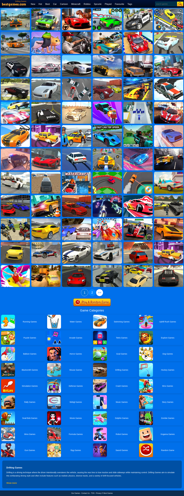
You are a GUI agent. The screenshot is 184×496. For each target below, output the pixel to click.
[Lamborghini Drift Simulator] (168, 219)
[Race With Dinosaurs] (76, 9)
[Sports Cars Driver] (107, 266)
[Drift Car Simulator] (168, 56)
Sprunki (97, 4)
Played (108, 4)
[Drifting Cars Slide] (46, 56)
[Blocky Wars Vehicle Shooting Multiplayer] (138, 126)
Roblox (87, 4)
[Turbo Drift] (168, 33)
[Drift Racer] (15, 56)
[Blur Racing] (107, 196)
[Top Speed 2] (168, 149)
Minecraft (75, 4)
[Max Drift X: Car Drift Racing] (46, 219)
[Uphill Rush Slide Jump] (15, 266)
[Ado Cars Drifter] (76, 196)
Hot (40, 4)
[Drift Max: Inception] (76, 56)
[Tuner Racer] (46, 9)
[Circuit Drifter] (138, 173)
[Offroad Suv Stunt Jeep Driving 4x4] (107, 56)
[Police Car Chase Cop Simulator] (138, 9)
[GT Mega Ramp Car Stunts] (138, 33)
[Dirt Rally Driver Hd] (46, 266)
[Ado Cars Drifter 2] (107, 79)
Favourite (119, 4)
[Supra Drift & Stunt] (138, 149)
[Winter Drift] (15, 33)
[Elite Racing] (76, 266)
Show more (11, 483)
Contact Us (85, 493)
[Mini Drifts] (107, 173)
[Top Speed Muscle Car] (76, 243)
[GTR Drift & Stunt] (168, 126)
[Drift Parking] (168, 9)
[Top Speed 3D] (46, 243)
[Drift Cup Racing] (138, 196)
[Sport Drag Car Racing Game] (76, 33)
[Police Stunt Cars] (46, 103)
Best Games (108, 493)
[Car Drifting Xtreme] (15, 79)
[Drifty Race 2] (15, 126)
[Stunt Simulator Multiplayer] (138, 243)
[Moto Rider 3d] (15, 219)
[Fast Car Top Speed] (107, 126)
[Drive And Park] (168, 243)
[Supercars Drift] (15, 196)
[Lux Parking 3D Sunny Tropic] (138, 266)
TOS (92, 493)
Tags (129, 4)
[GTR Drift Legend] (76, 103)
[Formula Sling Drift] (138, 79)
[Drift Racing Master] (107, 149)
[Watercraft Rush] (76, 173)
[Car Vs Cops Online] (168, 173)
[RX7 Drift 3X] (15, 173)
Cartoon (64, 4)
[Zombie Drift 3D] (107, 103)
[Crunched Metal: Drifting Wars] (46, 173)
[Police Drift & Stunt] (15, 149)
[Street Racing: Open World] (15, 9)
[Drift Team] (76, 79)
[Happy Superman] (107, 219)
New (33, 4)
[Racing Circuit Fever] (138, 219)
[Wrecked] (107, 33)
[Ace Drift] (76, 149)
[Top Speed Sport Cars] (107, 243)
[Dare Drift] (15, 243)
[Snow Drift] (168, 79)
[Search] (166, 4)
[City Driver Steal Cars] (76, 126)
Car (55, 4)
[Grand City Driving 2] (46, 149)
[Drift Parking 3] (46, 126)
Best (47, 4)
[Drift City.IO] (138, 103)
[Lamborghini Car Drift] (15, 103)
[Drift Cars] (168, 266)
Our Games (75, 493)
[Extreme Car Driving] (46, 196)
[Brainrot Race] (46, 33)
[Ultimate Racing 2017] (76, 219)
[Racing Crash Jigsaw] (168, 103)
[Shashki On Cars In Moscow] (107, 9)
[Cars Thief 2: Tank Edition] (168, 196)
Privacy (98, 493)
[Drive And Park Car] (138, 56)
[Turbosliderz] (46, 79)
